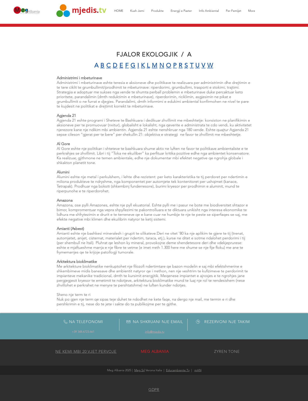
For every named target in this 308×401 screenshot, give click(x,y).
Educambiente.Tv (178, 370)
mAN (197, 370)
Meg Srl (139, 370)
